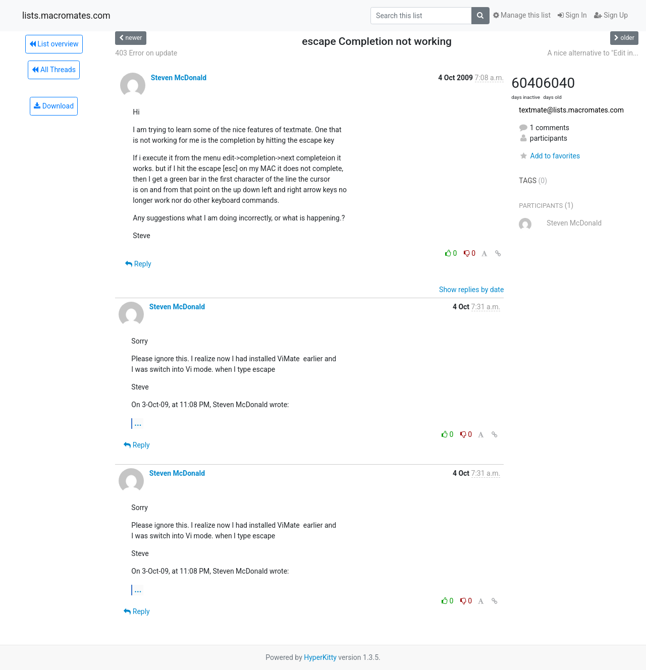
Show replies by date (471, 290)
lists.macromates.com (66, 16)
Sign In (572, 15)
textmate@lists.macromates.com (571, 110)
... (137, 423)
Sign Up (611, 15)
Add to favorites (549, 156)
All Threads (53, 70)
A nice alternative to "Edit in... (593, 53)
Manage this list (522, 15)
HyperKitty (320, 657)
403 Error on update (146, 53)
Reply (138, 264)
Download (54, 106)
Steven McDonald (178, 78)
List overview (54, 44)
